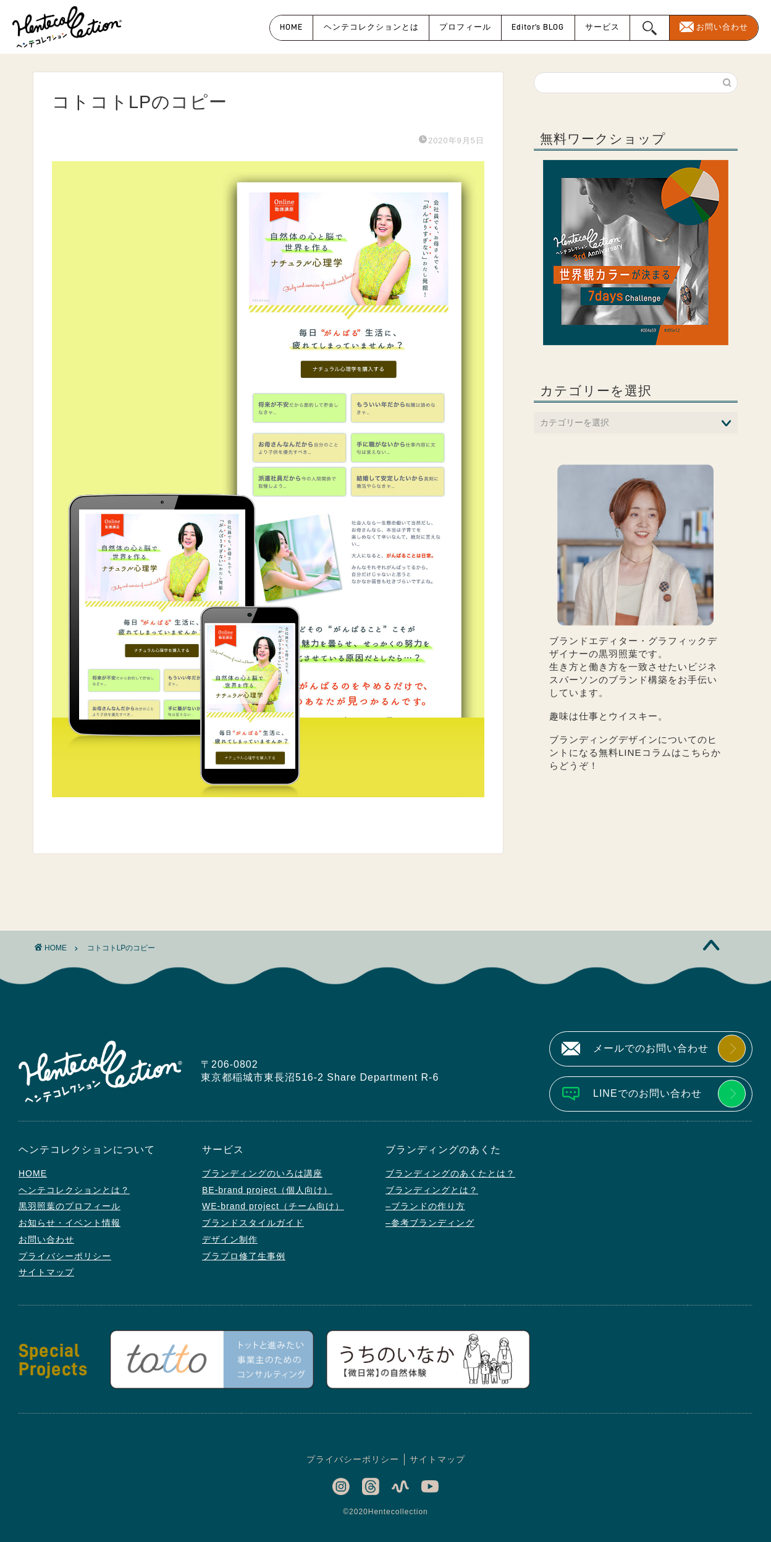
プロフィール (465, 27)
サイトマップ (46, 1272)
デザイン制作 (230, 1239)
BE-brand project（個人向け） (267, 1190)
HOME (291, 27)
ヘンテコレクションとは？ (74, 1190)
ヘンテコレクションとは (371, 27)
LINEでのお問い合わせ (647, 1093)
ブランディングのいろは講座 (262, 1173)
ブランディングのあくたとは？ (450, 1173)
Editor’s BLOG (538, 27)
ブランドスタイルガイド (253, 1223)
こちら (696, 752)
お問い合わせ (722, 27)
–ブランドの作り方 (425, 1206)
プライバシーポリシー (65, 1256)
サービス (602, 27)
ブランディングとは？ (432, 1190)
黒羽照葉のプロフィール (69, 1206)
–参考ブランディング (430, 1223)
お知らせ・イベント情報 (69, 1223)
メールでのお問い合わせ (651, 1048)
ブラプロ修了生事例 (243, 1256)
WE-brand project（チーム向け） (273, 1206)
